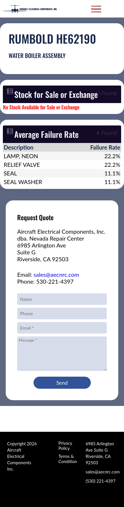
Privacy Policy (65, 445)
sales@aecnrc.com (56, 274)
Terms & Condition (67, 459)
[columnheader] (36, 147)
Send (62, 383)
